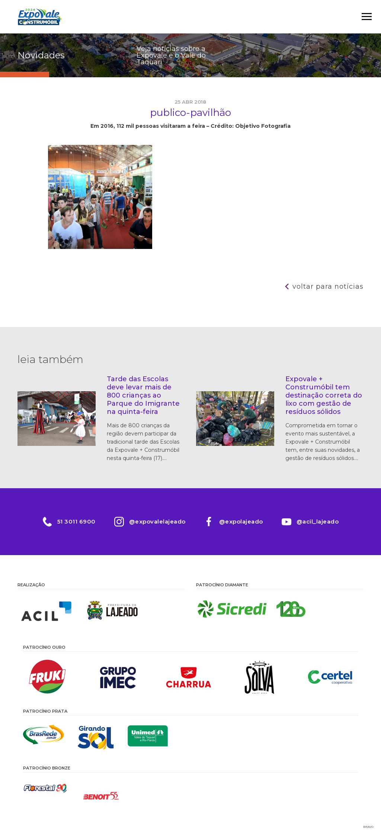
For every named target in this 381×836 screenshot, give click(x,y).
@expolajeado (241, 521)
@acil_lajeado (318, 521)
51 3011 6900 (76, 521)
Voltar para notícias (328, 286)
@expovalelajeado (157, 521)
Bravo (369, 827)
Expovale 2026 (39, 16)
